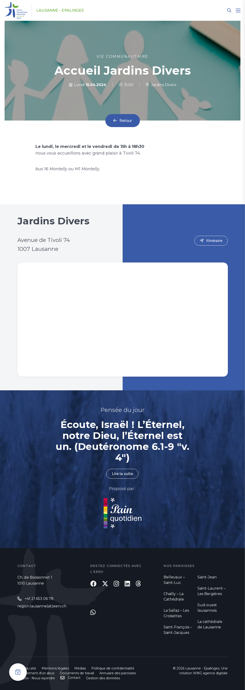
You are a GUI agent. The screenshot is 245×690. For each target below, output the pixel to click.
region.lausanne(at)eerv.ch (41, 606)
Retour (125, 120)
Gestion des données (103, 678)
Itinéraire (214, 241)
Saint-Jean (207, 577)
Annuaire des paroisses (118, 673)
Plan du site (26, 668)
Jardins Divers (161, 85)
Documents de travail (77, 673)
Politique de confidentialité (112, 668)
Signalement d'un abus (35, 673)
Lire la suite (122, 474)
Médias (80, 668)
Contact (74, 678)
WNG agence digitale (210, 673)
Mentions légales (55, 668)
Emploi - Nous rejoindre (36, 678)
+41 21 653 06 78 (39, 598)
